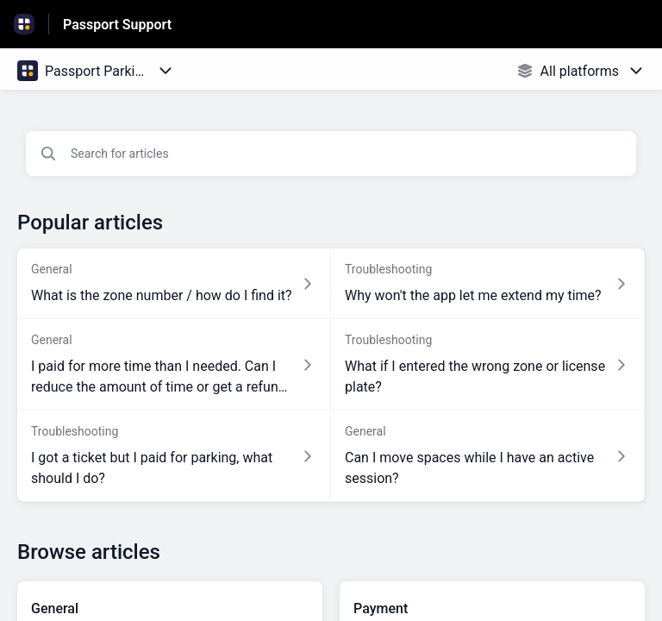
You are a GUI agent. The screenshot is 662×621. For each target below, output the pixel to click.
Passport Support (117, 24)
